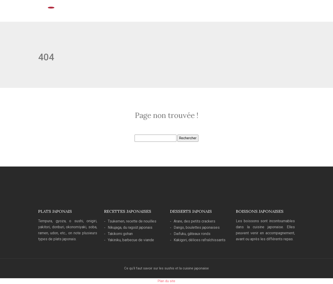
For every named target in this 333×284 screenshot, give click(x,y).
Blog (285, 12)
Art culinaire (226, 12)
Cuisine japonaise (196, 12)
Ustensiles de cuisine (259, 12)
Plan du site (166, 281)
